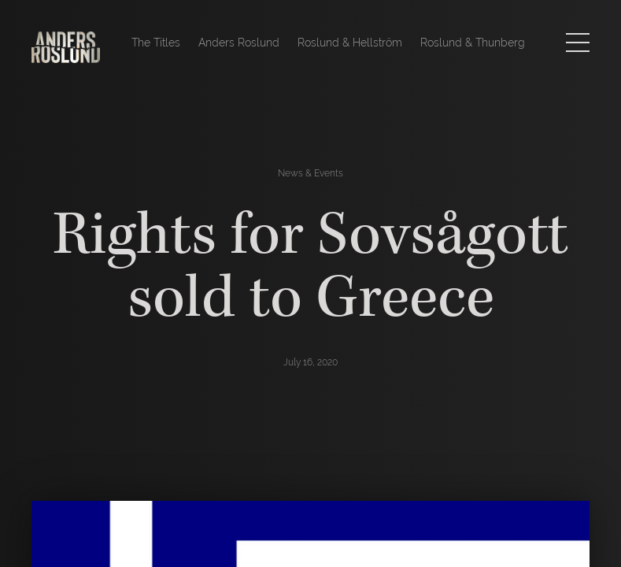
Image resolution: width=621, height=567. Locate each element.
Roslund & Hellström (350, 42)
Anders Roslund (238, 42)
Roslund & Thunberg (472, 42)
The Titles (155, 42)
